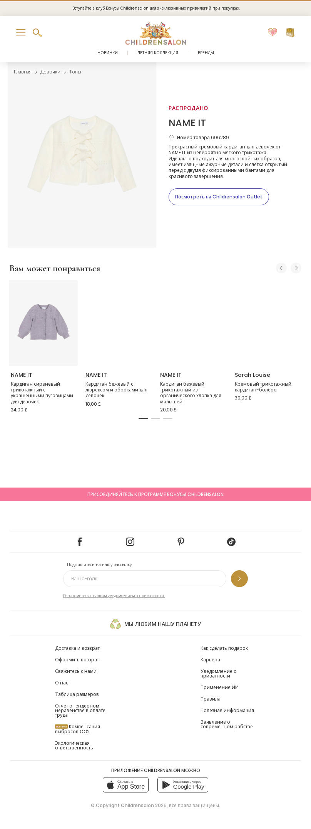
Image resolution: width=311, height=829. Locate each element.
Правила (211, 699)
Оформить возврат (77, 659)
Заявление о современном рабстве (227, 724)
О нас (61, 682)
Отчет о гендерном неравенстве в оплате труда (80, 710)
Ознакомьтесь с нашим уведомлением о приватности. (114, 596)
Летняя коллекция (157, 53)
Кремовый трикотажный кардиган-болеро (263, 387)
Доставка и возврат (77, 648)
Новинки (107, 53)
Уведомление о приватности (219, 673)
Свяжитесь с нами (76, 671)
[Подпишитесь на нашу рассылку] (239, 578)
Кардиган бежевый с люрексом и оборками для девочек (116, 390)
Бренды (206, 53)
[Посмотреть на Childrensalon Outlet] (219, 196)
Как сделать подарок (224, 648)
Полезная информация (227, 710)
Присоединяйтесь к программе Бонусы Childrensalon (155, 494)
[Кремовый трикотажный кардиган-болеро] (267, 323)
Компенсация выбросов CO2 (77, 729)
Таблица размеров (77, 694)
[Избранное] (272, 32)
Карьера (210, 659)
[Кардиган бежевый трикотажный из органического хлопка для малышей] (193, 323)
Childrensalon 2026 (144, 805)
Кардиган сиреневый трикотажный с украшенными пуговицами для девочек (42, 393)
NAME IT (187, 123)
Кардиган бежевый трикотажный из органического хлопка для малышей (190, 393)
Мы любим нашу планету (155, 623)
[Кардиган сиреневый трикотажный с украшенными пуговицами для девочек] (43, 323)
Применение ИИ (220, 687)
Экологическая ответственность (74, 745)
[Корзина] (290, 32)
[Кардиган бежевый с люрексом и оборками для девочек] (118, 323)
